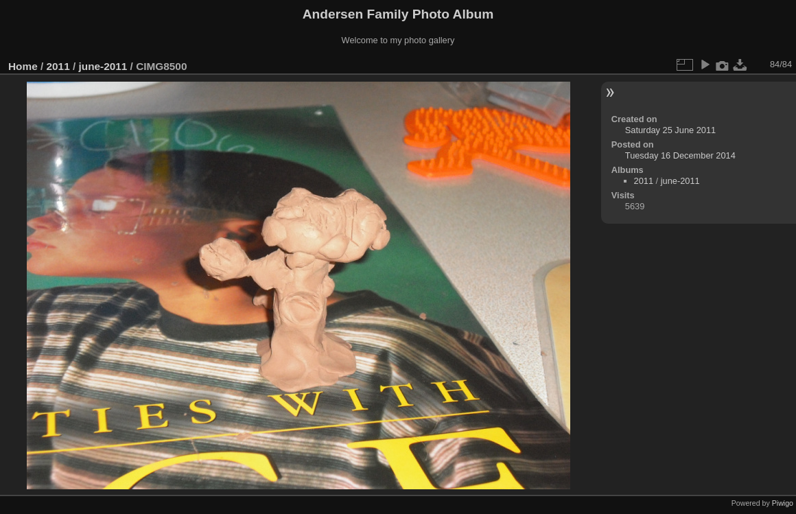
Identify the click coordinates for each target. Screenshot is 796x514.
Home (23, 66)
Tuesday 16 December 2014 (680, 155)
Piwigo (782, 503)
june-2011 (102, 66)
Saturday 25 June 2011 (670, 130)
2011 (58, 66)
